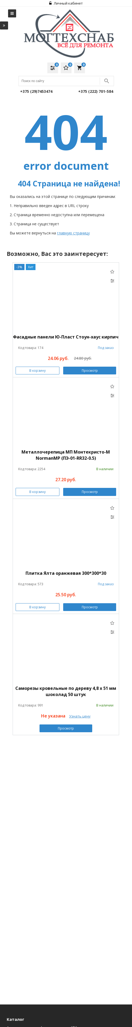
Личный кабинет (66, 3)
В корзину (37, 370)
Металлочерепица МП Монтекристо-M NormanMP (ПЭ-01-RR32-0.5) (66, 455)
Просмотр (90, 370)
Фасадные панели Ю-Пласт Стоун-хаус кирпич (66, 337)
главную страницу (73, 232)
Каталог (15, 1019)
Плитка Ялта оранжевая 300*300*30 (66, 573)
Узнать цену (80, 716)
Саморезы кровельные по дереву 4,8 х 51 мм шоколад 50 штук (65, 691)
